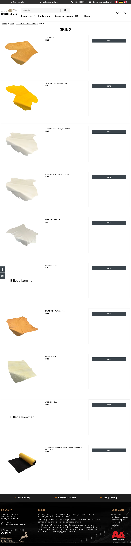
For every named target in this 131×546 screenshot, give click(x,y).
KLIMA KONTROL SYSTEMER (78, 6)
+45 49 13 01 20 (79, 2)
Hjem (87, 16)
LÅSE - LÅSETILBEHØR (30, 6)
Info (109, 40)
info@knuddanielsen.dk (100, 2)
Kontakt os (44, 16)
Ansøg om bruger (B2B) (67, 16)
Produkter (26, 16)
